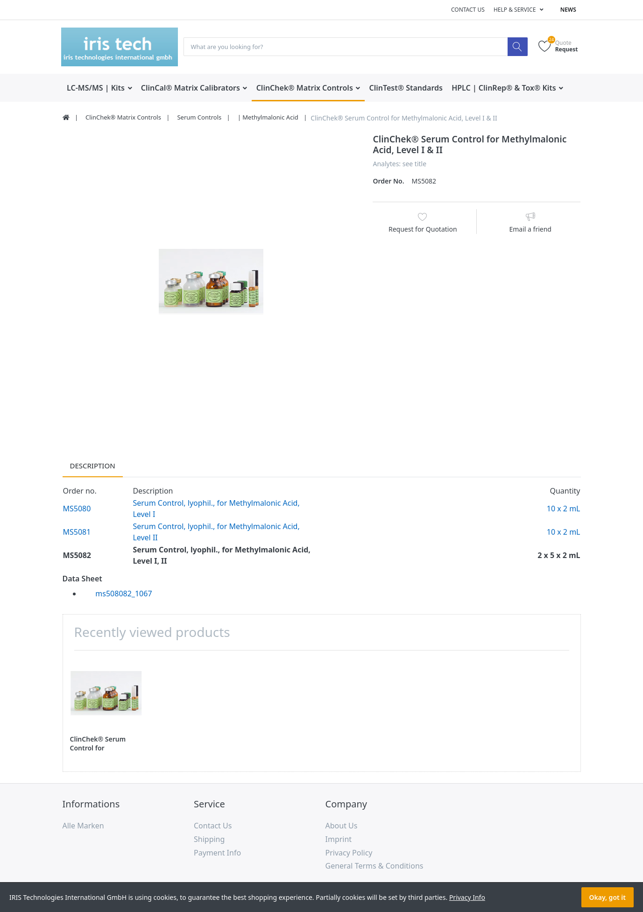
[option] (211, 282)
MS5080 (77, 509)
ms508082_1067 (123, 594)
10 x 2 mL (563, 509)
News (568, 10)
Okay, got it (607, 897)
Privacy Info (467, 897)
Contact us (468, 10)
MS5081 (77, 532)
